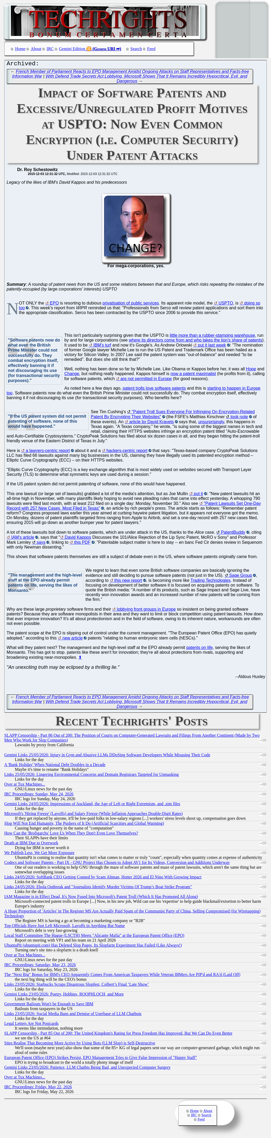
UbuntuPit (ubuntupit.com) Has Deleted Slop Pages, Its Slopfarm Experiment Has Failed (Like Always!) (93, 946)
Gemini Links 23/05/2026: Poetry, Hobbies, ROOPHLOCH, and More (64, 995)
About (36, 49)
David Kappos (78, 538)
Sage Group (240, 576)
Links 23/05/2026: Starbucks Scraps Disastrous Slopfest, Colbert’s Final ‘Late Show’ (76, 985)
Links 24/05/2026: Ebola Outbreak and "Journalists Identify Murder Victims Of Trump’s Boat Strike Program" (98, 888)
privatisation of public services (131, 304)
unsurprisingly (211, 423)
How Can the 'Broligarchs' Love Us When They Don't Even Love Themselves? (71, 834)
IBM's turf (102, 346)
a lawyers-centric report (48, 452)
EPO (54, 304)
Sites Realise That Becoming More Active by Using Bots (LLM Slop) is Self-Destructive (79, 1044)
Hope (251, 370)
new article (72, 639)
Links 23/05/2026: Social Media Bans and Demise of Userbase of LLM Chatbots (73, 1015)
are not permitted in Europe (146, 380)
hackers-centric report (126, 452)
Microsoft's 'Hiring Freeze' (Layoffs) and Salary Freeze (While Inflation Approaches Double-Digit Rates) (93, 815)
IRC (50, 49)
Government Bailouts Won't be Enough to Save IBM (48, 1005)
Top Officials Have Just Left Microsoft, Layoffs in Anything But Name (64, 927)
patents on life (199, 649)
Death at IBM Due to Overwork (31, 844)
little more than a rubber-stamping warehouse (212, 336)
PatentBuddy (233, 533)
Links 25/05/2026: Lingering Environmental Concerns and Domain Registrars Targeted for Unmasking (91, 775)
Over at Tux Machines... (24, 785)
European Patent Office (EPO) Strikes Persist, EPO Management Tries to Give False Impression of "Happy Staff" (100, 1059)
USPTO (226, 304)
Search (136, 49)
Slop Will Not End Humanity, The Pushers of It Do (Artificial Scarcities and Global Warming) (84, 824)
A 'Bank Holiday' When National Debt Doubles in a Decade (55, 766)
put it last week (212, 346)
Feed (151, 49)
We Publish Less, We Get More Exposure (39, 854)
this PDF (82, 543)
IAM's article (22, 538)
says (41, 543)
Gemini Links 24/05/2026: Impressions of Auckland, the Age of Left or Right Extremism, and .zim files (92, 805)
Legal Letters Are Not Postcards (31, 1024)
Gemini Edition (72, 49)
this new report (128, 581)
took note (239, 418)
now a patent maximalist (193, 375)
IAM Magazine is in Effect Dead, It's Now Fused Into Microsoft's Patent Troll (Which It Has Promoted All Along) (101, 898)
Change (71, 375)
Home (20, 49)
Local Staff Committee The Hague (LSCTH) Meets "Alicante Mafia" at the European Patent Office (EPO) (94, 936)
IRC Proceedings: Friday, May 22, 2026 (38, 1088)
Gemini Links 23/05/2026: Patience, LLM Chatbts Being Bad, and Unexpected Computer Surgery (87, 1068)
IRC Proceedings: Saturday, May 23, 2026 (40, 966)
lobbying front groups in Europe (146, 610)
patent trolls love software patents (154, 389)
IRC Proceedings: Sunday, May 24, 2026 (39, 795)
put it (198, 495)
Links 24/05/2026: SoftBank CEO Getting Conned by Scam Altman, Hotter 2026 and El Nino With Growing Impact (102, 878)
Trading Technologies (211, 581)
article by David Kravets (151, 423)
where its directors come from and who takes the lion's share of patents (195, 341)
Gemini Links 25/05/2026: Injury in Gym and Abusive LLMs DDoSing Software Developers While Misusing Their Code (107, 756)
